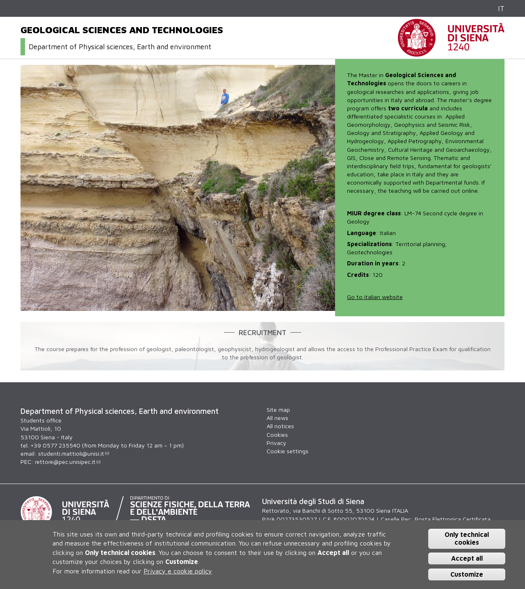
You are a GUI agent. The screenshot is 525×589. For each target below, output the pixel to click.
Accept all (467, 558)
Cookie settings (287, 450)
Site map (278, 409)
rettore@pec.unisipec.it (67, 461)
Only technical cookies (467, 538)
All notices (280, 425)
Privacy (276, 442)
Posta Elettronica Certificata (453, 519)
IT (501, 8)
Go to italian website (375, 296)
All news (277, 417)
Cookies (277, 434)
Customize (466, 574)
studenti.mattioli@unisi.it (73, 453)
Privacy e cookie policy (178, 571)
